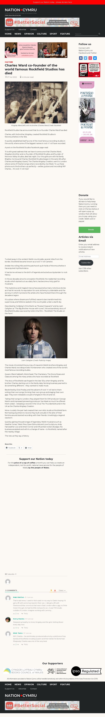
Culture (42, 34)
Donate (91, 230)
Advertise (22, 30)
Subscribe (86, 263)
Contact (33, 30)
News (18, 34)
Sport (53, 34)
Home (8, 34)
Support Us (9, 30)
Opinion (29, 34)
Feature (65, 34)
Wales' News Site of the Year (13, 15)
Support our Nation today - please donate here (52, 2)
